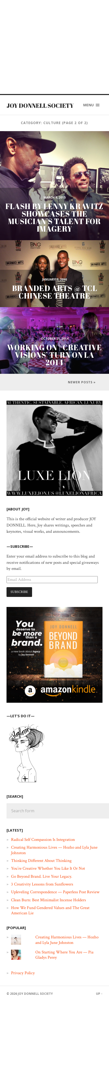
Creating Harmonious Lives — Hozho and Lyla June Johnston (54, 850)
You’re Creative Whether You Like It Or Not (48, 868)
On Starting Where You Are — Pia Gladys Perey (64, 954)
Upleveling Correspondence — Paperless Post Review (55, 892)
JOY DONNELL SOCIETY (40, 106)
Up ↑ (99, 994)
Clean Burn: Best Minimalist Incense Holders (48, 900)
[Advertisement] (47, 47)
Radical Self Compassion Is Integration (43, 839)
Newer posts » (82, 382)
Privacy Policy (23, 973)
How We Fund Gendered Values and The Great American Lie (50, 910)
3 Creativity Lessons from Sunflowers (42, 884)
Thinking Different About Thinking (41, 860)
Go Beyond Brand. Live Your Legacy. (41, 876)
